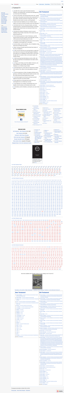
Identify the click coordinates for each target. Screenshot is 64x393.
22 (41, 15)
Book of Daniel (42, 85)
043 (45, 221)
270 (61, 193)
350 (20, 199)
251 (22, 193)
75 (50, 60)
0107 (27, 226)
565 (41, 208)
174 (18, 189)
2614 (45, 212)
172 (14, 189)
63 (60, 59)
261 (43, 193)
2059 (47, 211)
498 (16, 208)
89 (42, 61)
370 (61, 199)
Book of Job (42, 54)
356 (33, 199)
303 (26, 196)
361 (43, 199)
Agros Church (37, 142)
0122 (15, 227)
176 (22, 189)
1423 (22, 211)
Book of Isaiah (42, 71)
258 (37, 193)
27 (46, 15)
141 (43, 64)
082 (22, 224)
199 (18, 190)
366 (53, 199)
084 (26, 224)
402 (24, 202)
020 (47, 220)
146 (50, 64)
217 (55, 190)
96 (49, 61)
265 (51, 193)
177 (24, 189)
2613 (42, 212)
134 (56, 63)
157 (35, 187)
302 (24, 196)
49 (46, 16)
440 (51, 203)
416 (53, 202)
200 (20, 190)
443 (57, 203)
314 (49, 196)
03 (15, 220)
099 (57, 224)
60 (57, 59)
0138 (52, 227)
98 (51, 61)
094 (47, 224)
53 (50, 59)
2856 (27, 215)
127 (46, 63)
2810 (45, 214)
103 (57, 61)
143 (46, 64)
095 (49, 224)
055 (18, 223)
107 (41, 62)
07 (21, 220)
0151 (35, 229)
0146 (22, 229)
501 (22, 208)
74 (49, 60)
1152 (15, 211)
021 (49, 220)
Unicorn (46, 131)
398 (16, 202)
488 (47, 206)
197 (14, 190)
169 (59, 187)
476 (22, 206)
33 (52, 15)
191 (53, 189)
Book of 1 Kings (42, 39)
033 (24, 221)
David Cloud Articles (57, 122)
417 (55, 202)
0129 (32, 227)
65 (40, 60)
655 (57, 208)
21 (40, 15)
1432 (27, 211)
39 (58, 15)
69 (44, 60)
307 (35, 196)
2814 (55, 214)
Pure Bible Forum (57, 121)
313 (47, 196)
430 (30, 203)
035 (28, 221)
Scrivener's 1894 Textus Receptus (22, 135)
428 (26, 203)
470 (61, 205)
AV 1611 (45, 123)
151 (22, 187)
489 (49, 206)
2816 (60, 214)
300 (20, 196)
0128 (30, 227)
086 (30, 224)
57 (54, 59)
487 (45, 206)
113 (49, 62)
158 (37, 187)
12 (53, 14)
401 (22, 202)
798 (28, 209)
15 (56, 14)
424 (18, 203)
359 (39, 199)
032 (22, 221)
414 (49, 202)
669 (20, 209)
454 (28, 205)
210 (41, 190)
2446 (27, 212)
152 (24, 187)
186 (43, 189)
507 (35, 208)
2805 (32, 214)
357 (35, 199)
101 (55, 61)
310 (41, 196)
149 (54, 64)
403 (26, 202)
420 (61, 202)
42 (61, 15)
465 (51, 205)
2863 (45, 215)
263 (47, 193)
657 (61, 208)
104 (59, 61)
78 (53, 60)
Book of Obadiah (43, 90)
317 (55, 196)
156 (33, 187)
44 (41, 16)
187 (45, 189)
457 (35, 205)
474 (18, 206)
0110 (35, 226)
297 (14, 196)
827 (39, 209)
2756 (60, 212)
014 (35, 220)
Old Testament (44, 12)
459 (39, 205)
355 (30, 199)
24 (43, 15)
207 (35, 190)
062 (33, 223)
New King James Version (49, 135)
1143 (12, 211)
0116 (50, 226)
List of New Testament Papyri (17, 164)
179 (28, 189)
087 (33, 224)
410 (41, 202)
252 (24, 193)
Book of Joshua (42, 28)
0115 (47, 226)
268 (57, 193)
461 (43, 205)
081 (20, 224)
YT (40, 124)
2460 (30, 212)
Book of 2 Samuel (43, 37)
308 (37, 196)
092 (43, 224)
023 (53, 220)
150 (56, 64)
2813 (52, 214)
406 (33, 202)
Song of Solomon (43, 70)
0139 (55, 227)
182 (35, 189)
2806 (35, 214)
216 (53, 190)
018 (43, 220)
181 (33, 189)
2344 (12, 212)
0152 (37, 229)
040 (39, 221)
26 (45, 15)
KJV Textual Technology (58, 117)
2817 (12, 215)
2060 (50, 211)
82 (57, 60)
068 (45, 223)
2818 (15, 215)
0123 (17, 227)
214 (49, 190)
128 (47, 63)
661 (18, 209)
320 (61, 196)
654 (55, 208)
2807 (37, 214)
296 (12, 196)
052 (12, 223)
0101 (12, 226)
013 (33, 220)
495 (61, 206)
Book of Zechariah (43, 100)
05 (18, 220)
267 (55, 193)
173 (16, 189)
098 (55, 224)
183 (37, 189)
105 (60, 61)
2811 (47, 214)
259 (39, 193)
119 (57, 62)
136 (58, 63)
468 (57, 205)
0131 (37, 227)
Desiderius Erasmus (38, 132)
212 (45, 190)
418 (57, 202)
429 (28, 203)
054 (16, 223)
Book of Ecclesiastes (43, 68)
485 (41, 206)
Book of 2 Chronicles (43, 47)
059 (26, 223)
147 (52, 64)
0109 (32, 226)
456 (33, 205)
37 (56, 15)
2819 (17, 215)
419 (59, 202)
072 (53, 223)
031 (20, 221)
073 (55, 223)
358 (37, 199)
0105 (22, 226)
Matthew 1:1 (47, 130)
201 (22, 190)
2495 (37, 212)
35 (54, 15)
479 (28, 206)
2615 (47, 212)
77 (52, 60)
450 (20, 205)
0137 (50, 227)
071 (51, 223)
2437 (20, 212)
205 (30, 190)
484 (39, 206)
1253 (20, 211)
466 (53, 205)
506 (33, 208)
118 (56, 62)
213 (47, 190)
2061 (52, 211)
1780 (35, 211)
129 (49, 63)
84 (59, 60)
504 (28, 208)
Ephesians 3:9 (57, 129)
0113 (42, 226)
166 (53, 187)
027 (12, 221)
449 (18, 205)
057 (22, 223)
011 (29, 220)
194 (59, 189)
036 (30, 221)
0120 (60, 226)
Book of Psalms (42, 56)
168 (57, 187)
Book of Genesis (43, 14)
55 (52, 59)
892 (53, 209)
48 (45, 16)
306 (33, 196)
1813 (37, 211)
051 (61, 221)
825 (35, 209)
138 (61, 63)
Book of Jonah (42, 92)
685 (24, 209)
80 (55, 60)
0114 (45, 226)
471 (12, 206)
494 (59, 206)
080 (18, 224)
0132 (40, 227)
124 (42, 63)
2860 (37, 215)
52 (49, 59)
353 (26, 199)
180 (30, 189)
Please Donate (21, 111)
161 (43, 187)
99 (52, 61)
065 (39, 223)
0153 (40, 229)
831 (47, 209)
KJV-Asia (45, 110)
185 (41, 189)
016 (39, 220)
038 (35, 221)
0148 (27, 229)
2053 (45, 211)
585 (47, 208)
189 (49, 189)
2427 (17, 212)
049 (57, 221)
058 (24, 223)
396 (12, 202)
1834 (40, 211)
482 (35, 206)
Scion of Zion (56, 112)
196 (12, 190)
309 (39, 196)
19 (60, 14)
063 (35, 223)
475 (20, 206)
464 (49, 205)
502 (24, 208)
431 (33, 203)
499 (18, 208)
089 (37, 224)
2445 (25, 212)
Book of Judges (42, 30)
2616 (50, 212)
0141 (60, 227)
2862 (42, 215)
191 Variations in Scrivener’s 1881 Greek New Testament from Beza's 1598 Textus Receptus (39, 137)
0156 (47, 229)
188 (47, 189)
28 (47, 15)
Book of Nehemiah (43, 51)
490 (51, 206)
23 (42, 15)
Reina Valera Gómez (17, 141)
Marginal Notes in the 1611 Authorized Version (21, 143)
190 (51, 189)
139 (41, 64)
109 (43, 62)
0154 (42, 229)
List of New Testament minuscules (17, 178)
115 (52, 62)
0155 (45, 229)
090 (39, 224)
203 (26, 190)
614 (49, 208)
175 (20, 189)
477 (24, 206)
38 (57, 15)
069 (47, 223)
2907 (52, 215)
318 (57, 196)
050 (59, 221)
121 (60, 62)
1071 (60, 209)
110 (45, 62)
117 (54, 62)
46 (43, 16)
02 (13, 220)
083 (24, 224)
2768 (20, 214)
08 (23, 220)
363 (47, 199)
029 (16, 221)
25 (44, 15)
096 (51, 224)
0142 (12, 229)
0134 (42, 227)
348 (16, 199)
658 (12, 209)
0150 (32, 229)
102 (56, 61)
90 (43, 61)
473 (16, 206)
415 (51, 202)
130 (50, 63)
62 (59, 59)
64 (61, 59)
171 (12, 189)
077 (12, 224)
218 (57, 190)
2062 (55, 211)
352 (24, 199)
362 (45, 199)
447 (14, 205)
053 (14, 223)
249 (18, 193)
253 (26, 193)
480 (30, 206)
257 (35, 193)
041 (41, 221)
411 (43, 202)
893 (55, 209)
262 (45, 193)
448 (16, 205)
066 (41, 223)
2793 (22, 214)
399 (18, 202)
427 (24, 203)
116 (53, 62)
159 (39, 187)
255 (30, 193)
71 (46, 60)
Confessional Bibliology (58, 108)
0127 (27, 227)
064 (37, 223)
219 (59, 190)
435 (41, 203)
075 (59, 223)
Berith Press (46, 107)
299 (18, 196)
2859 (35, 215)
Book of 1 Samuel (43, 34)
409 (39, 202)
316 (53, 196)
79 (54, 60)
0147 (25, 229)
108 (42, 62)
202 (24, 190)
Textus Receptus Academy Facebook (20, 121)
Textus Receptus (37, 133)
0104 (20, 226)
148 (53, 64)
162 (45, 187)
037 (33, 221)
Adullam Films (56, 116)
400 (20, 202)
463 (47, 205)
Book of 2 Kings (42, 42)
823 (30, 209)
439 (49, 203)
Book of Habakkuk (43, 96)
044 (47, 221)
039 (37, 221)
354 (28, 199)
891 (51, 209)
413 (47, 202)
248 (16, 193)
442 (55, 203)
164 (49, 187)
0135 (45, 227)
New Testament (44, 103)
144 (47, 64)
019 (45, 220)
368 (57, 199)
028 (14, 221)
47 (44, 16)
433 (37, 203)
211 (43, 190)
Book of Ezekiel (42, 81)
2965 (55, 215)
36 (55, 15)
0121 (12, 227)
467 (55, 205)
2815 (57, 214)
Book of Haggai (42, 99)
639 (51, 208)
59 (56, 59)
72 (47, 60)
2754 (55, 212)
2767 (17, 214)
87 (40, 61)
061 (30, 223)
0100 (60, 224)
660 (16, 209)
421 (12, 203)
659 (14, 209)
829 (43, 209)
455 (30, 205)
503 (26, 208)
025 (58, 220)
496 (12, 208)
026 (60, 220)
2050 (42, 211)
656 (59, 208)
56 (53, 59)
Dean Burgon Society (37, 114)
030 (18, 221)
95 (48, 61)
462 (45, 205)
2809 (42, 214)
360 (41, 199)
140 (42, 64)
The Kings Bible (36, 118)
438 (47, 203)
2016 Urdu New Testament (19, 137)
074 (57, 223)
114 (50, 62)
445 (61, 203)
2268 (60, 211)
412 (45, 202)
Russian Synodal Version (19, 139)
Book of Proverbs (43, 66)
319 (59, 196)
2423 (15, 212)
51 (48, 59)
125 (43, 63)
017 (41, 220)
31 (50, 15)
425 (20, 203)
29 (48, 15)
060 (28, 223)
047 (53, 221)
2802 (25, 214)
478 (26, 206)
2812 (50, 214)
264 (49, 193)
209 (39, 190)
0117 (52, 226)
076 (61, 223)
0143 (15, 229)
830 (45, 209)
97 (50, 61)
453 (26, 205)
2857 (30, 215)
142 (45, 64)
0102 (15, 226)
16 (57, 14)
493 (57, 206)
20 (61, 14)
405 (30, 202)
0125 (22, 227)
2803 (27, 214)
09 (25, 220)
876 (49, 209)
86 (61, 60)
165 (51, 187)
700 (26, 209)
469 (59, 205)
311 (43, 196)
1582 (30, 211)
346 (12, 199)
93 (46, 61)
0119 (57, 226)
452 (24, 205)
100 (53, 61)
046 (51, 221)
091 (41, 224)
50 (47, 16)
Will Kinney (56, 134)
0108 (30, 226)
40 (59, 15)
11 (52, 14)
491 (53, 206)
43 (40, 16)
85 (60, 60)
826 (37, 209)
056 (20, 223)
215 (51, 190)
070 (49, 223)
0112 (40, 226)
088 (35, 224)
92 (45, 61)
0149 (30, 229)
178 (26, 189)
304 (28, 196)
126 (45, 63)
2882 (50, 215)
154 (28, 187)
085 (28, 224)
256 (33, 193)
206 (33, 190)
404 (28, 202)
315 (51, 196)
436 (43, 203)
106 (62, 61)
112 (47, 62)
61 (58, 59)
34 (53, 15)
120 (58, 62)
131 (52, 63)
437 (45, 203)
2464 (32, 212)
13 (54, 14)
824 (33, 209)
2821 (22, 215)
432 (35, 203)
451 (22, 205)
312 (45, 196)
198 (16, 190)
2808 (40, 214)
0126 (25, 227)
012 (31, 220)
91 (44, 61)
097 (53, 224)
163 (47, 187)
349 (18, 199)
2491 (35, 212)
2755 (57, 212)
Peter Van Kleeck (36, 124)
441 (53, 203)
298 (16, 196)
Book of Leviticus (43, 20)
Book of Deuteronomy (43, 25)
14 (55, 14)
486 (43, 206)
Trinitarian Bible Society (47, 114)
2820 (20, 215)
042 (43, 221)
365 (51, 199)
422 (14, 203)
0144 (17, 229)
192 (55, 189)
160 (41, 187)
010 (27, 220)
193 (57, 189)
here (35, 162)
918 (57, 209)
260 (41, 193)
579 (45, 208)
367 (55, 199)
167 (55, 187)
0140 (57, 227)
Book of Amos (42, 89)
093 (45, 224)
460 (41, 205)
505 (30, 208)
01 (12, 220)
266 (53, 193)
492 (55, 206)
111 (46, 62)
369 (59, 199)
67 (42, 60)
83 (58, 60)
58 (55, 59)
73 (48, 60)
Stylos (45, 119)
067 (43, 223)
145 (49, 64)
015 (37, 220)
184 (39, 189)
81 (56, 60)
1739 (32, 211)
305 (30, 196)
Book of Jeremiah (43, 76)
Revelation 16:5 (37, 129)
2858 (32, 215)
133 (54, 63)
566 (43, 208)
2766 (15, 214)
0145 (20, 229)
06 (20, 220)
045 (49, 221)
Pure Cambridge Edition (48, 141)
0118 (55, 226)
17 (58, 14)
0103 (17, 226)
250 (20, 193)
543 (37, 208)
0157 (50, 229)
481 (33, 206)
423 (16, 203)
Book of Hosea (42, 86)
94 (47, 61)
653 (53, 208)
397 (14, 202)
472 (14, 206)
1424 (25, 211)
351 (22, 199)
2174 (57, 211)
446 (12, 205)
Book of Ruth (42, 33)
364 (49, 199)
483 (37, 206)
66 (41, 60)
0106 (25, 226)
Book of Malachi (42, 102)
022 (51, 220)
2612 (40, 212)
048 (55, 221)
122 (61, 62)
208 (37, 190)
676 (22, 209)
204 (28, 190)
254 (28, 193)
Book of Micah (42, 93)
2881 (47, 215)
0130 (35, 227)
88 (41, 61)
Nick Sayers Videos (47, 109)
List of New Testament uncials (17, 218)
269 (59, 193)
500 (20, 208)
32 (51, 15)
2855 (25, 215)
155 (30, 187)
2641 (52, 212)
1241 (17, 211)
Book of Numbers (43, 23)
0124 (20, 227)
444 (59, 203)
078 (14, 224)
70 (45, 60)
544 (39, 208)
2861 (40, 215)
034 (26, 221)
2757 (12, 214)
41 (60, 15)
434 (39, 203)
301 (22, 196)
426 (22, 203)
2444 (22, 212)
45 (42, 16)
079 (16, 224)
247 (14, 193)
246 (12, 193)
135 (57, 63)
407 (35, 202)
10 (52, 23)
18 (59, 14)
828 (41, 209)
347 (14, 199)
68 (43, 60)
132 (53, 63)
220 (61, 190)
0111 (37, 226)
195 (61, 189)
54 (51, 59)
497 (14, 208)
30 (49, 15)
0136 (47, 227)
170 (61, 187)
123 (41, 63)
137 (60, 63)
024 (55, 220)
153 (26, 187)
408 (37, 202)
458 (37, 205)
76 (51, 60)
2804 (30, 214)
